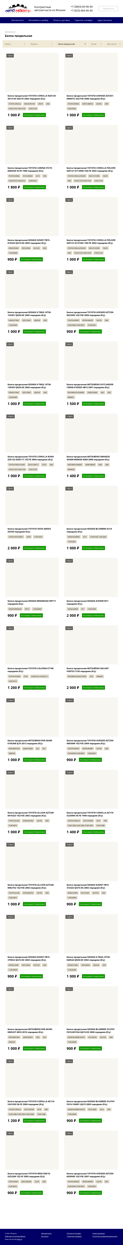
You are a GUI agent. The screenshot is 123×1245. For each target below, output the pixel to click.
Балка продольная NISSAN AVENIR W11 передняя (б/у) (88, 602)
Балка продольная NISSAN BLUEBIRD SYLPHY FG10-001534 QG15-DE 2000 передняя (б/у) (91, 1031)
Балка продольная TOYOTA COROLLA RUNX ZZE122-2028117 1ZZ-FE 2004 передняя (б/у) (31, 458)
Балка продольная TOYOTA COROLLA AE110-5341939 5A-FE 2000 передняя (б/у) (31, 1103)
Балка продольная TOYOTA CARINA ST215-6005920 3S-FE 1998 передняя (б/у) (30, 169)
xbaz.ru (19, 1239)
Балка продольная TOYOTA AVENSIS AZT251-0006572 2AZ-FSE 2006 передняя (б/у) (90, 97)
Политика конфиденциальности (104, 1236)
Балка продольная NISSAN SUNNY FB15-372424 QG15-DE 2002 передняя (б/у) (88, 886)
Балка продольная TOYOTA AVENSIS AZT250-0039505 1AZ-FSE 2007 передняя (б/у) (90, 1175)
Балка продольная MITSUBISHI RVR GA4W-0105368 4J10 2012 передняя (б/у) (30, 742)
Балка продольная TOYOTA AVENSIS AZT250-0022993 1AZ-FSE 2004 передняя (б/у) (90, 314)
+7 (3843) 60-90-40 (82, 6)
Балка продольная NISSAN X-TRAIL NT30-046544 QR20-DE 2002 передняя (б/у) (88, 958)
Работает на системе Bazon (15, 1236)
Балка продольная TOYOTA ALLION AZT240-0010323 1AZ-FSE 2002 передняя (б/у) (31, 814)
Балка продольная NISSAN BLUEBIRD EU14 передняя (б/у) (89, 530)
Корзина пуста (108, 9)
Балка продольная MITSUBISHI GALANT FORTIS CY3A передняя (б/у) (88, 670)
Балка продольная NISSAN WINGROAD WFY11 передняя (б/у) (32, 602)
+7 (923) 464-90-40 (82, 10)
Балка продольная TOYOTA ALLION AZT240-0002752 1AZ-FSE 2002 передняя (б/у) (31, 886)
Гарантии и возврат (74, 1236)
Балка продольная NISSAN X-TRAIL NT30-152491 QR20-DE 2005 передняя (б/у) (29, 314)
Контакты (45, 1236)
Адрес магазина (98, 1233)
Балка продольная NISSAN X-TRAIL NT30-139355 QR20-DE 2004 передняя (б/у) (29, 386)
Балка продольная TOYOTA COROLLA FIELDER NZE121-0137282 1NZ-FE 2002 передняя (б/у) (91, 241)
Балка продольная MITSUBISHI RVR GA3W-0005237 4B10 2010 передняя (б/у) (30, 1031)
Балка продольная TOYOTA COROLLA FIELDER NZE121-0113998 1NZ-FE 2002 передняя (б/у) (91, 169)
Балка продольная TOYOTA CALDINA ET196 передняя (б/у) (31, 670)
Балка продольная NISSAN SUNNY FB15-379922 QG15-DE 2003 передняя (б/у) (29, 958)
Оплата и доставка (74, 1233)
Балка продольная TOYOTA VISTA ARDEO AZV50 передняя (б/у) (29, 530)
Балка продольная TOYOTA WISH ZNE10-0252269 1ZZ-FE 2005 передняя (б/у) (29, 1175)
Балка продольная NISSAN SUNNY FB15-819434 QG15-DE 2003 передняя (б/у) (29, 241)
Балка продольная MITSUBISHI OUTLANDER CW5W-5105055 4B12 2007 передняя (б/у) (90, 386)
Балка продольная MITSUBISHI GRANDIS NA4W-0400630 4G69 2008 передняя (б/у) (88, 458)
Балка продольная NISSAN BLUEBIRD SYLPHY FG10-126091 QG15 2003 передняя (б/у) (91, 1103)
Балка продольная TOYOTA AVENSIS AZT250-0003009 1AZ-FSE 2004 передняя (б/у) (90, 742)
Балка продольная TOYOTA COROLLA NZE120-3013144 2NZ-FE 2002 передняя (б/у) (32, 97)
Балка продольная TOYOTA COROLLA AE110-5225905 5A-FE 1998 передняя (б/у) (90, 814)
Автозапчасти (10, 32)
